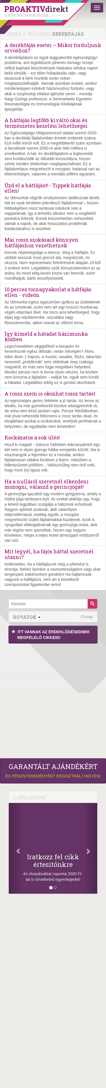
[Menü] (97, 7)
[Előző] (15, 848)
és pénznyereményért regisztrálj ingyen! (53, 770)
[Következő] (90, 848)
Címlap (87, 617)
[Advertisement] (53, 699)
